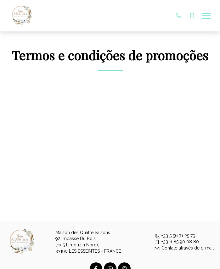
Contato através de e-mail (184, 247)
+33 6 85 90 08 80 (176, 241)
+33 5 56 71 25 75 (174, 235)
